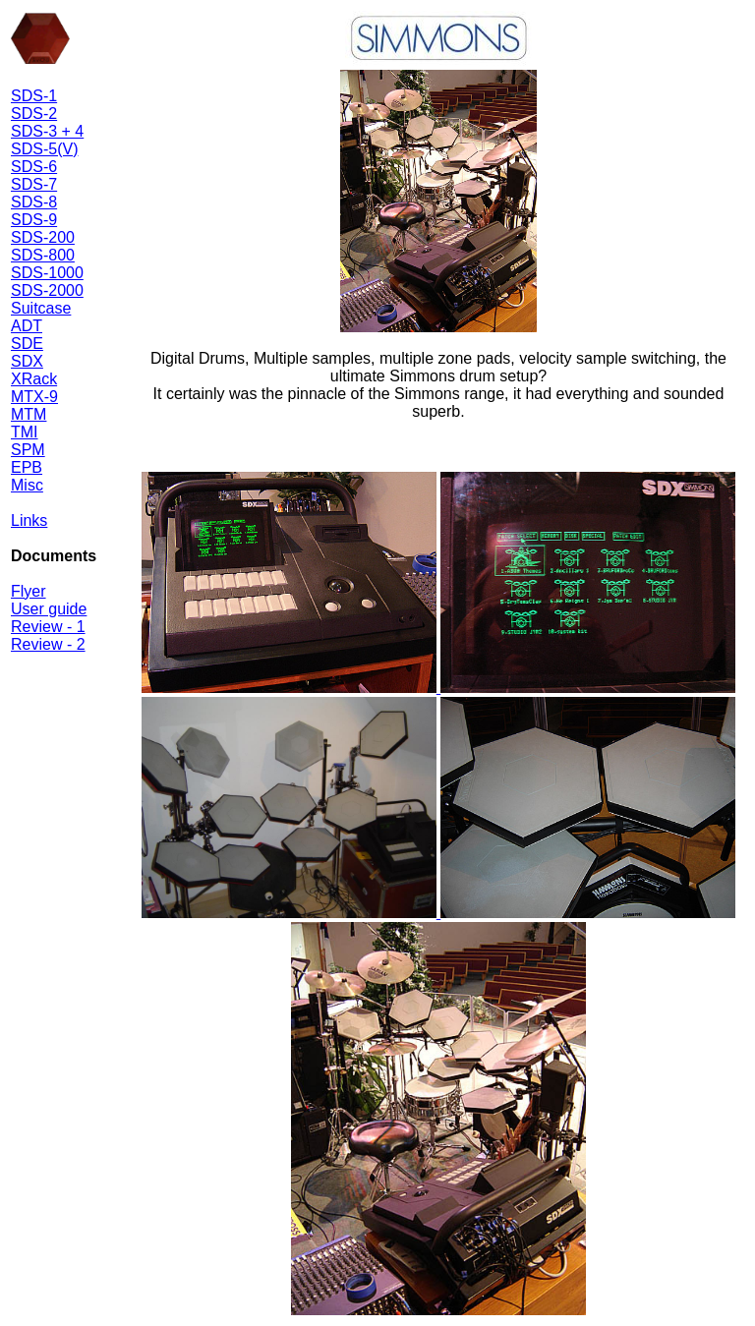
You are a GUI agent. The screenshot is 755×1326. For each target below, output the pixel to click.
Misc (27, 485)
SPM (28, 449)
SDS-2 (34, 113)
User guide (49, 609)
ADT (26, 325)
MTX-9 (34, 396)
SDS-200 (43, 237)
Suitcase (41, 308)
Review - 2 (48, 644)
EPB (26, 467)
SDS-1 (34, 95)
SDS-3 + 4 (47, 131)
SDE (27, 343)
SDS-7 (34, 184)
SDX (27, 361)
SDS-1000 (47, 272)
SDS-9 (34, 219)
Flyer (28, 591)
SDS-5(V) (44, 149)
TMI (24, 432)
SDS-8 (34, 202)
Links (29, 520)
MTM (28, 414)
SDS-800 (43, 255)
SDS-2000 (47, 290)
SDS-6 (34, 166)
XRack (34, 379)
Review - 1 (48, 626)
